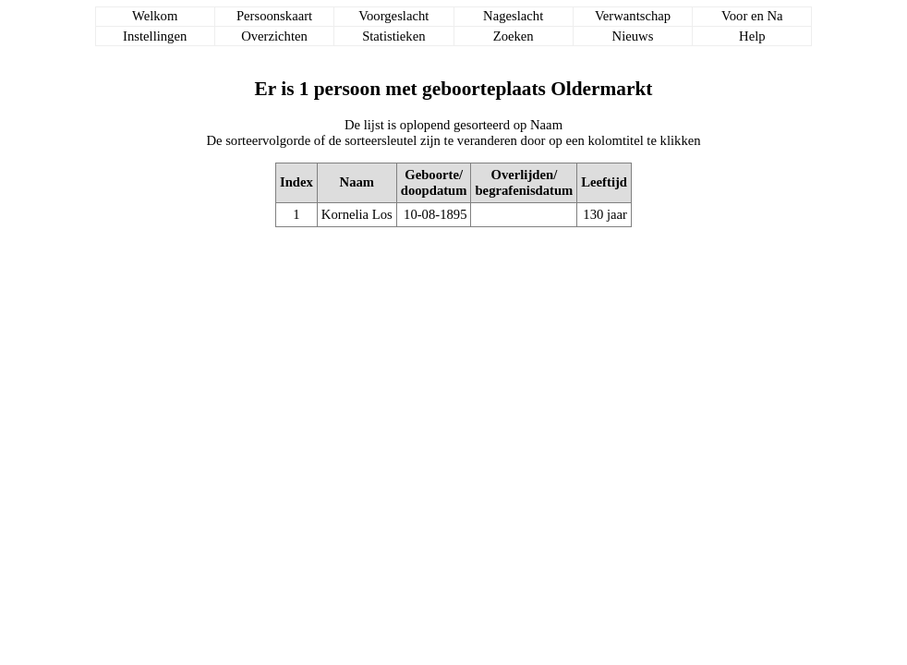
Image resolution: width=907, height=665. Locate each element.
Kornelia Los (357, 214)
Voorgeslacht (393, 15)
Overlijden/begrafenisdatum (524, 182)
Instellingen (155, 36)
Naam (357, 182)
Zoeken (513, 36)
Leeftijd (604, 182)
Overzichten (274, 36)
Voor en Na (751, 15)
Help (752, 36)
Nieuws (633, 36)
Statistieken (393, 36)
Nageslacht (513, 15)
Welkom (154, 15)
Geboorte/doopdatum (434, 182)
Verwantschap (633, 15)
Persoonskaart (274, 15)
